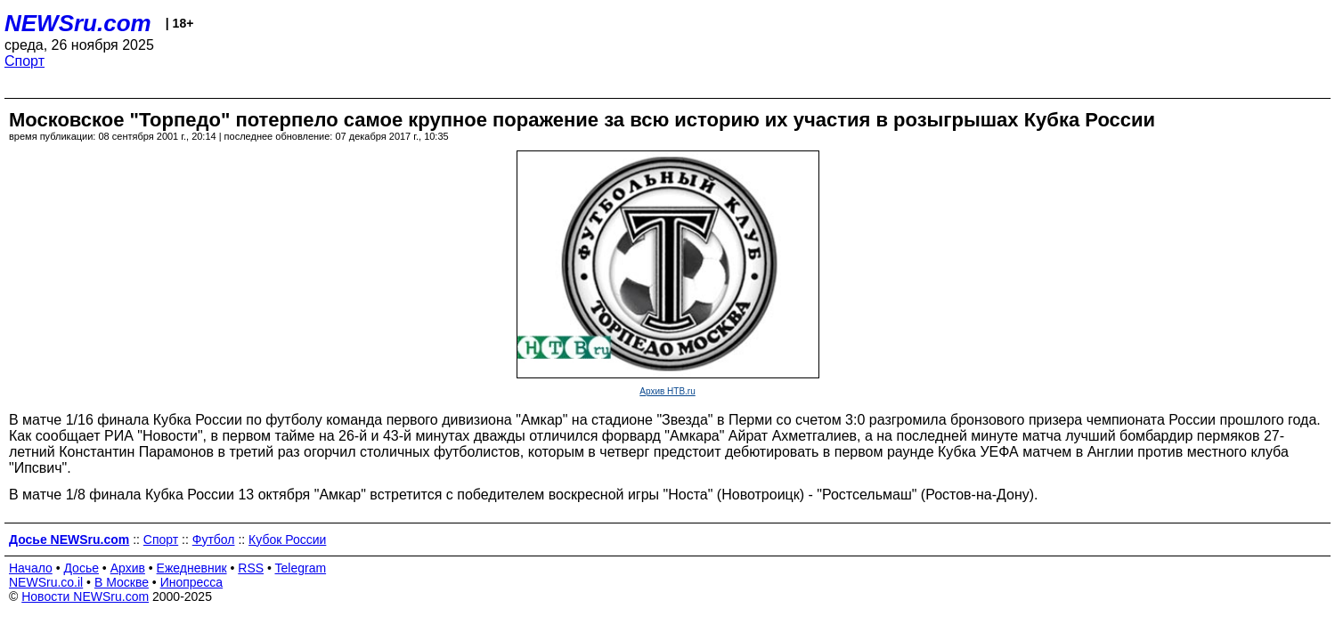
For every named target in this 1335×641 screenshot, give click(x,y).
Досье (81, 568)
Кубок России (287, 539)
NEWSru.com (77, 23)
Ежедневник (192, 568)
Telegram (301, 568)
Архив (127, 568)
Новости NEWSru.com (85, 596)
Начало (31, 568)
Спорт (24, 61)
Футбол (213, 539)
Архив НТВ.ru (667, 391)
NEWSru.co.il (46, 582)
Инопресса (192, 582)
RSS (251, 568)
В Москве (121, 582)
